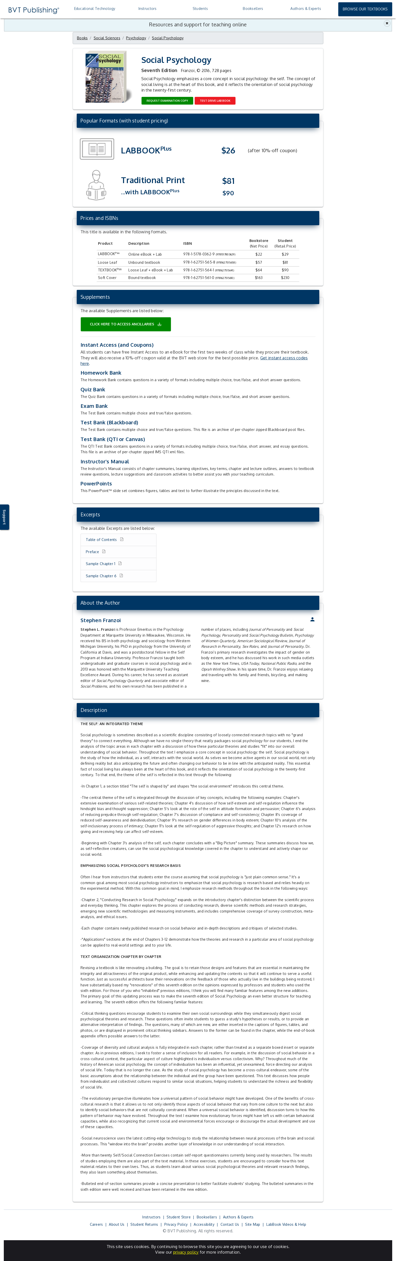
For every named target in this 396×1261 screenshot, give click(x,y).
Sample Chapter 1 (101, 564)
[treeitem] (305, 9)
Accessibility (204, 1224)
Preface (93, 552)
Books (82, 38)
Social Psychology (168, 38)
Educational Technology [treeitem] (94, 8)
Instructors (151, 1217)
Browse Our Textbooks (365, 9)
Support (4, 517)
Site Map (252, 1224)
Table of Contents (102, 539)
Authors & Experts (238, 1217)
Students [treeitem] (200, 8)
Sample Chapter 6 (102, 576)
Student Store (179, 1217)
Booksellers (207, 1217)
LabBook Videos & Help (286, 1224)
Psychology (136, 38)
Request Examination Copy (167, 100)
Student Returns (144, 1224)
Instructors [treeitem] (147, 8)
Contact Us (230, 1224)
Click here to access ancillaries (126, 324)
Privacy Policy (176, 1224)
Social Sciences (107, 38)
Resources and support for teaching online (198, 24)
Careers (96, 1224)
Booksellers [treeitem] (253, 8)
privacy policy (186, 1252)
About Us (116, 1224)
